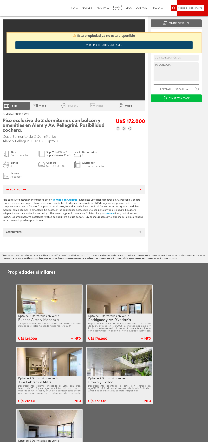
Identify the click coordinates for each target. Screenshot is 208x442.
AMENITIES (14, 232)
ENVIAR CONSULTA (179, 23)
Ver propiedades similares (104, 45)
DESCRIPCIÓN (16, 189)
